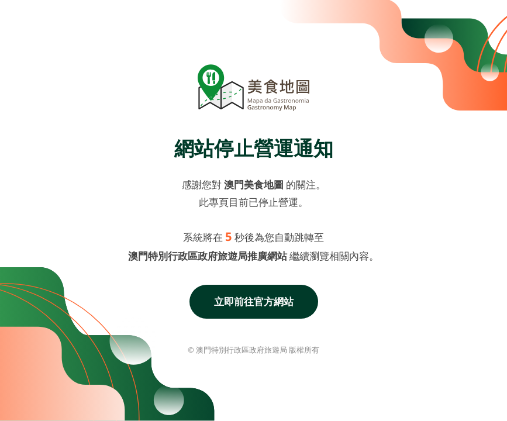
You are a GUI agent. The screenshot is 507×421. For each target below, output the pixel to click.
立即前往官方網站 (254, 301)
